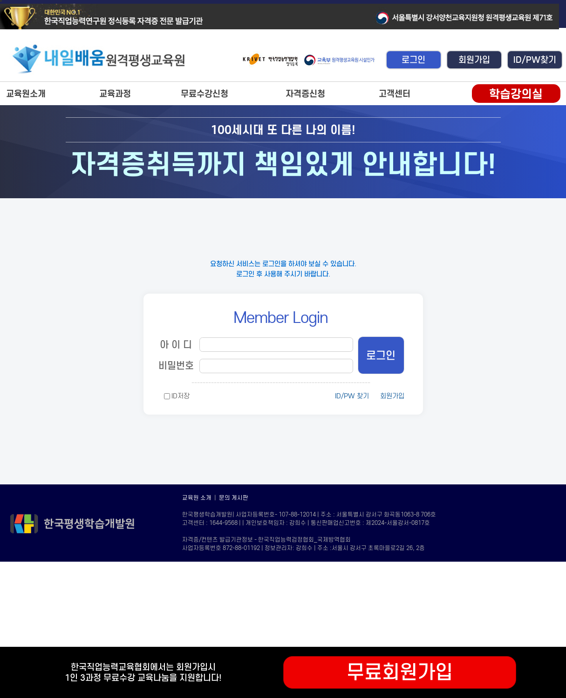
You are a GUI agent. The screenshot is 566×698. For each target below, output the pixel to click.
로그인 (413, 59)
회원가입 (474, 59)
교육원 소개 (196, 497)
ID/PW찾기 (534, 59)
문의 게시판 (233, 497)
